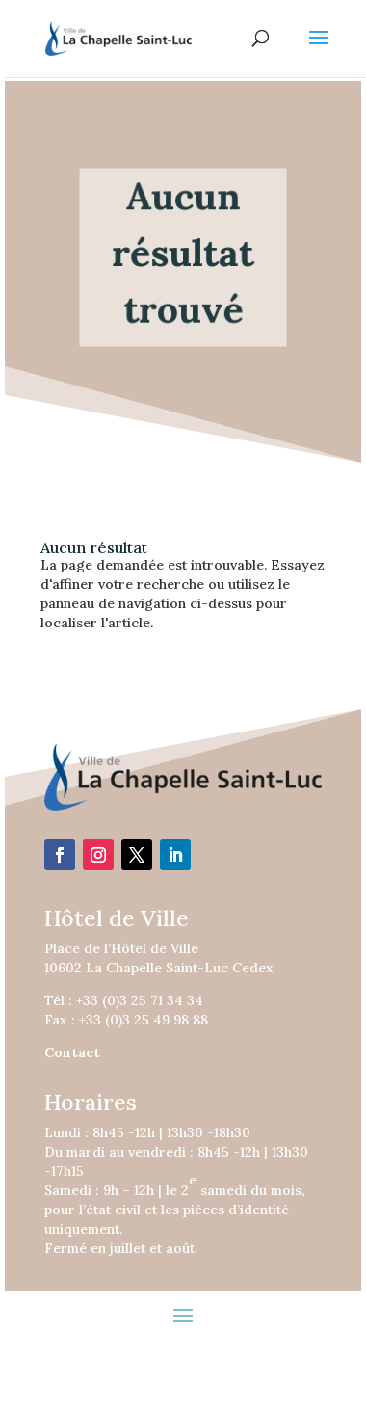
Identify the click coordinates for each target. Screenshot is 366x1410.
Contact (72, 1052)
